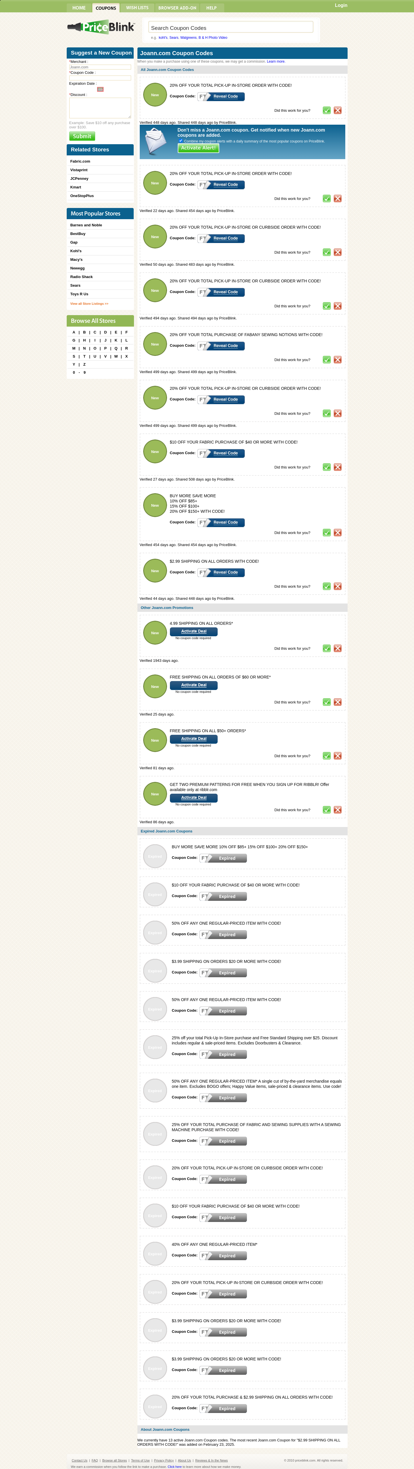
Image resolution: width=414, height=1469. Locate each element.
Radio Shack (81, 277)
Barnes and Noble (86, 225)
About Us (184, 1460)
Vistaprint (79, 170)
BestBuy (78, 234)
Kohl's (76, 251)
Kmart (75, 187)
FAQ (95, 1460)
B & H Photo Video (213, 38)
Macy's (76, 259)
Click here (175, 1466)
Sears (173, 38)
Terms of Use (140, 1460)
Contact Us (79, 1460)
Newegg (77, 268)
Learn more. (276, 61)
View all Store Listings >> (89, 303)
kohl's (163, 38)
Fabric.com (80, 161)
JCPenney (79, 178)
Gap (74, 242)
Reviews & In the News (211, 1460)
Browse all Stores (114, 1460)
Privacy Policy (164, 1460)
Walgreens (188, 38)
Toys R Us (79, 294)
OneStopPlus (82, 196)
